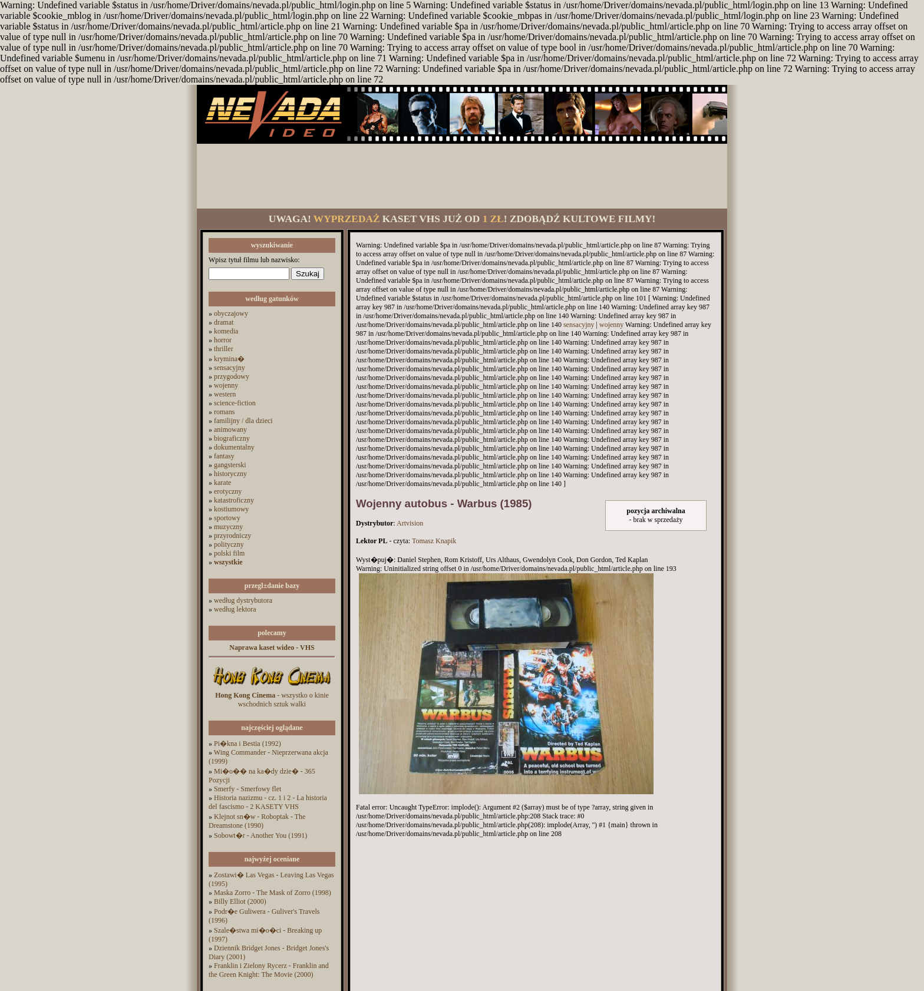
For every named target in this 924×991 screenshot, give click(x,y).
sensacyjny (229, 368)
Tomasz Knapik (434, 541)
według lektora (235, 609)
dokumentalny (234, 447)
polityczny (229, 544)
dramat (223, 322)
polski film (229, 553)
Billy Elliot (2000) (240, 901)
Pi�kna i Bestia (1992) (247, 743)
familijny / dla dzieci (243, 421)
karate (222, 482)
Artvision (410, 523)
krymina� (229, 359)
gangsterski (230, 465)
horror (223, 340)
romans (224, 412)
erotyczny (228, 491)
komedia (226, 331)
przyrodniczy (232, 535)
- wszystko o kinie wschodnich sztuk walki (272, 699)
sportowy (227, 518)
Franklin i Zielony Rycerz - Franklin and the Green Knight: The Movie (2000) (269, 970)
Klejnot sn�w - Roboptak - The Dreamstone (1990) (257, 821)
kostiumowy (231, 509)
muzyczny (228, 527)
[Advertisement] (462, 176)
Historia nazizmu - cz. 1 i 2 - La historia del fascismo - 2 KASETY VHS (268, 802)
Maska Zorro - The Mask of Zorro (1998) (272, 892)
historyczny (230, 474)
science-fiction (235, 403)
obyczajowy (231, 313)
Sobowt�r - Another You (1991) (260, 835)
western (225, 394)
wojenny (226, 385)
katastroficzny (234, 500)
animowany (230, 429)
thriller (223, 349)
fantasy (224, 456)
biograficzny (232, 438)
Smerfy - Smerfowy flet (247, 789)
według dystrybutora (243, 600)
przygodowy (231, 376)
